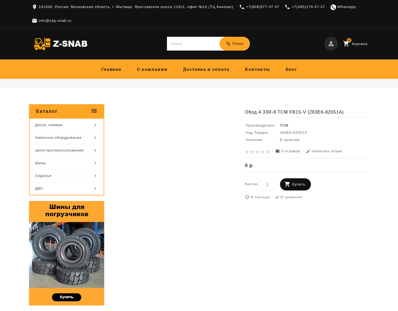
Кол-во (251, 184)
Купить (298, 184)
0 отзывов (287, 151)
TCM (284, 126)
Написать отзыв (324, 151)
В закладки (258, 197)
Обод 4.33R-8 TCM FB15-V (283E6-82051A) (325, 100)
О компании (152, 69)
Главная (111, 69)
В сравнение (288, 197)
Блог (291, 69)
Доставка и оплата (206, 69)
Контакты (257, 69)
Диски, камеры (265, 100)
